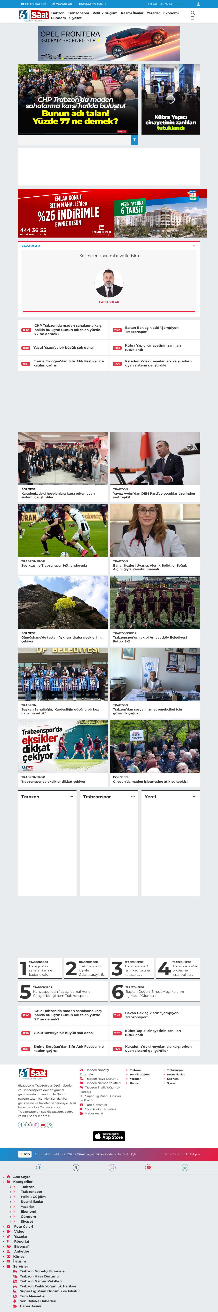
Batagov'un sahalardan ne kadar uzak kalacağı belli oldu (44, 970)
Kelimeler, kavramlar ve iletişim (109, 256)
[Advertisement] (109, 401)
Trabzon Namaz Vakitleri (100, 1083)
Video (15, 1231)
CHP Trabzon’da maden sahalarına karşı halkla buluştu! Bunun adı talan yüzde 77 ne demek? (68, 330)
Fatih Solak (109, 302)
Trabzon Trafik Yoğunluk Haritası (44, 1286)
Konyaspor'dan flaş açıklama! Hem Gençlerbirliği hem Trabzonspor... (61, 994)
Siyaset (75, 18)
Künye (16, 1256)
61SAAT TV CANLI (92, 4)
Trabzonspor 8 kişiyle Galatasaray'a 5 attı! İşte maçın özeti (91, 970)
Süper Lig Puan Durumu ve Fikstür (46, 1291)
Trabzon (58, 13)
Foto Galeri (20, 1227)
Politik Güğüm (105, 13)
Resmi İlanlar (132, 13)
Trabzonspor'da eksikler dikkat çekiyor (53, 781)
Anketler (18, 1251)
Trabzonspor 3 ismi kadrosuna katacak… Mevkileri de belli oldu (137, 970)
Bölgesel (29, 489)
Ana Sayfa (18, 1177)
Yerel (150, 796)
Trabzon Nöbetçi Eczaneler (39, 1271)
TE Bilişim (193, 1154)
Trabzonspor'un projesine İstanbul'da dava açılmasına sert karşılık (185, 970)
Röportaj (18, 1241)
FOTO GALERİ (33, 4)
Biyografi (18, 1246)
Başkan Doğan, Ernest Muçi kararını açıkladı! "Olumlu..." (155, 994)
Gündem (58, 18)
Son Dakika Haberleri (98, 1109)
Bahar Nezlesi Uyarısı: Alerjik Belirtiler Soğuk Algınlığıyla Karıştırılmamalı (150, 567)
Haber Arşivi (91, 1113)
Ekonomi (171, 13)
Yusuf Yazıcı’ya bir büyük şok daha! (63, 348)
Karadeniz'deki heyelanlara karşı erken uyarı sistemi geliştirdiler (158, 363)
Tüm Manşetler (93, 1105)
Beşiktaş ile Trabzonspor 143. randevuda (54, 565)
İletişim (16, 1261)
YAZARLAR (62, 4)
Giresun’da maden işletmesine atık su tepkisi (150, 781)
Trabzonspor (78, 13)
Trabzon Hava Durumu (99, 1078)
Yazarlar (153, 13)
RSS (25, 1154)
